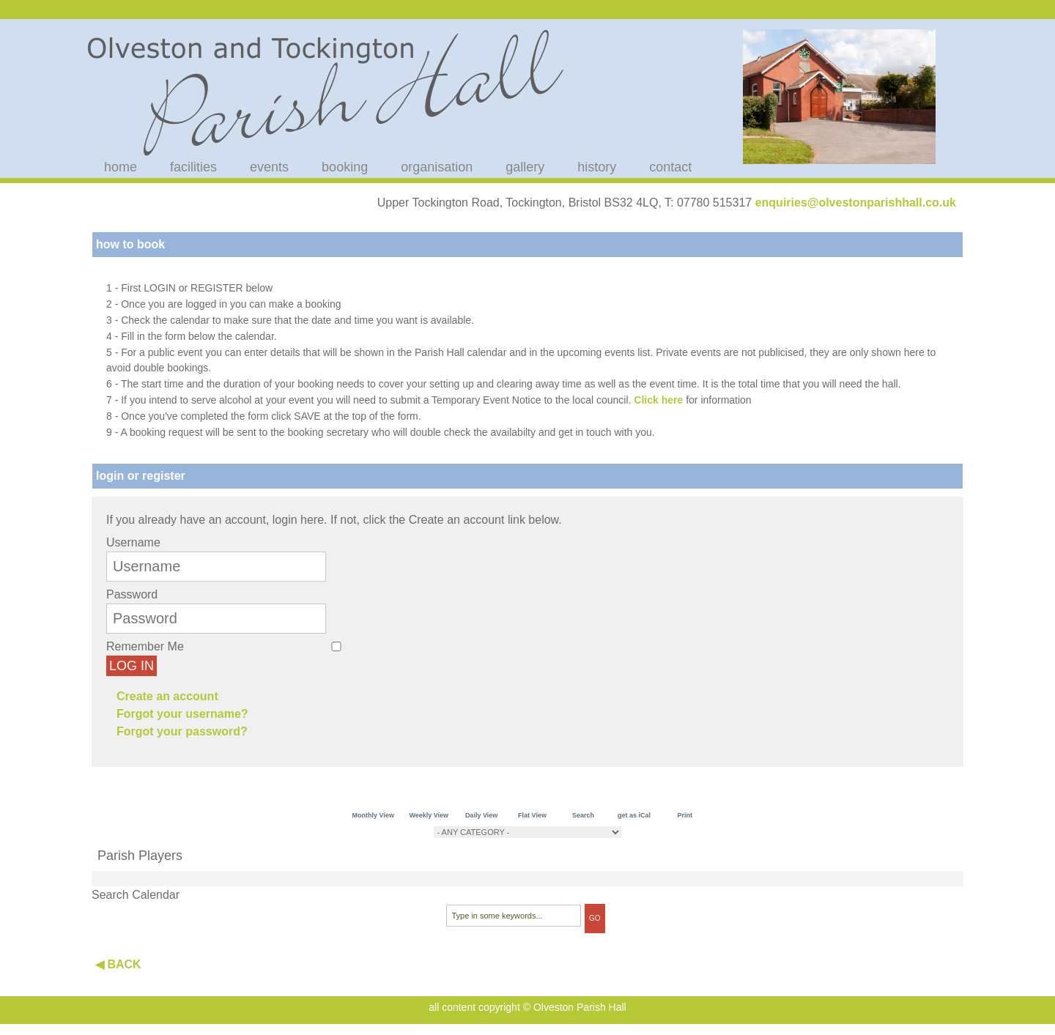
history (596, 167)
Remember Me (145, 646)
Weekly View (428, 815)
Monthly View (373, 815)
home (120, 167)
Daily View (481, 815)
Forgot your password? (182, 731)
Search (583, 815)
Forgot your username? (182, 714)
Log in (131, 666)
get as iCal (634, 815)
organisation (437, 167)
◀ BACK (118, 964)
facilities (193, 167)
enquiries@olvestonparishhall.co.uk (855, 202)
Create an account (167, 696)
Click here (658, 400)
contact (670, 167)
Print (685, 815)
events (269, 167)
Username (133, 542)
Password (132, 594)
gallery (525, 167)
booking (345, 167)
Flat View (532, 815)
